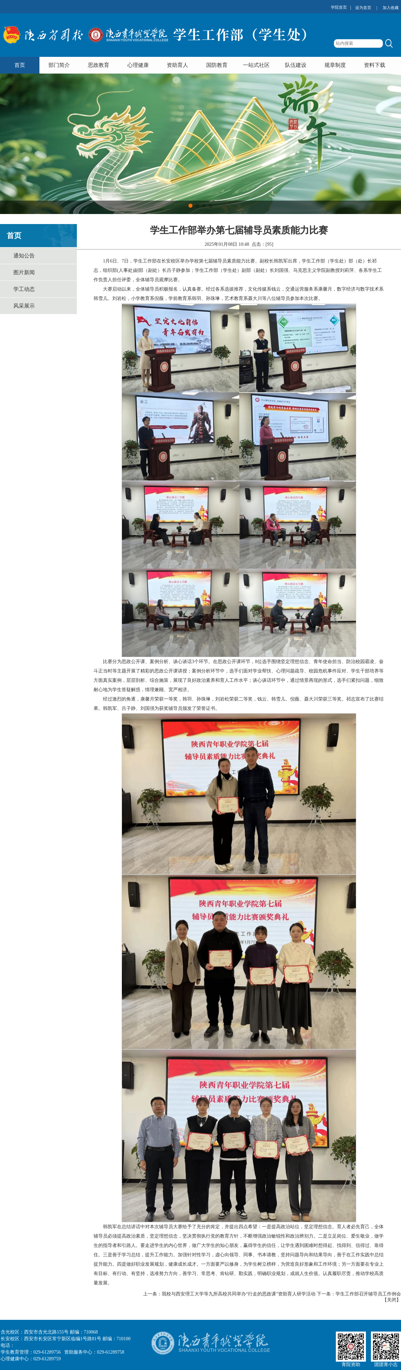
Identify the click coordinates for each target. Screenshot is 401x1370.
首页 (19, 65)
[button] (190, 206)
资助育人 (177, 65)
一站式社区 (256, 65)
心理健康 (138, 65)
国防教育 (217, 65)
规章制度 (335, 65)
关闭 (391, 1299)
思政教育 (98, 65)
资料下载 (374, 65)
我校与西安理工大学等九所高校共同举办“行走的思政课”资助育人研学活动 (238, 1293)
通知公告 (24, 255)
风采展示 (24, 306)
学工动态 (24, 289)
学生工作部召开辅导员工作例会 (368, 1293)
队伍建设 (295, 65)
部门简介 (59, 65)
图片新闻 (24, 272)
